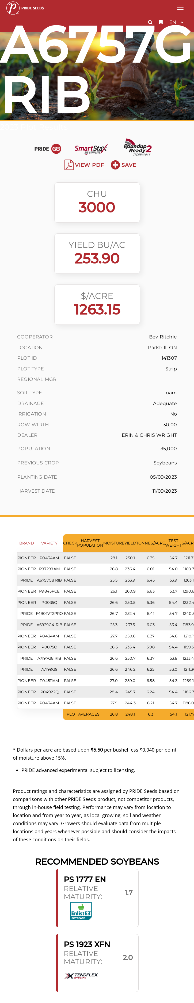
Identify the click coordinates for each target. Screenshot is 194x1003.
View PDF (84, 165)
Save (123, 165)
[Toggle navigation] (180, 7)
